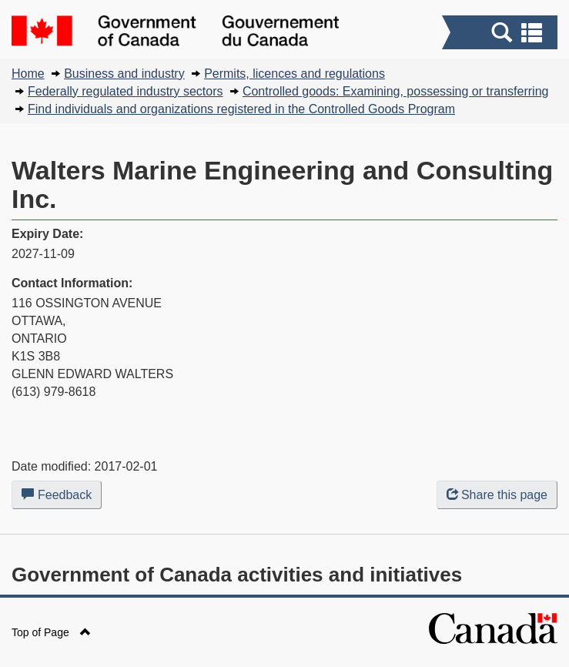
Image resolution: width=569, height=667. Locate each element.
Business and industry (124, 73)
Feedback (62, 497)
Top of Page (51, 632)
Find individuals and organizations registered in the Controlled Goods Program (241, 109)
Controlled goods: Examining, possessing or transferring (396, 91)
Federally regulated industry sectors (125, 91)
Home (28, 73)
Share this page (497, 494)
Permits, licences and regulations (294, 73)
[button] (501, 32)
